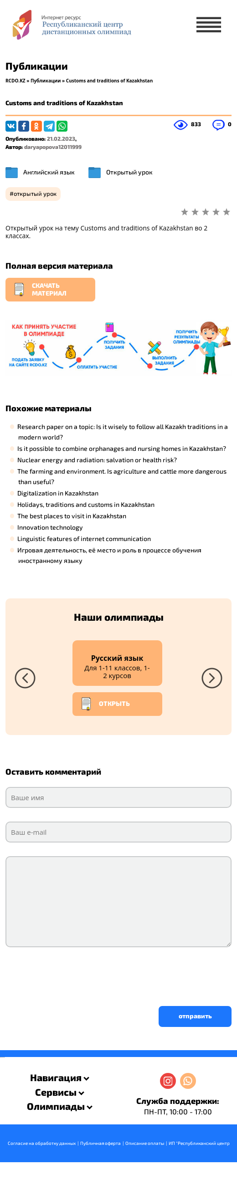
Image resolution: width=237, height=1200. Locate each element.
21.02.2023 (61, 138)
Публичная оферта (100, 1143)
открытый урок (35, 193)
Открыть (105, 704)
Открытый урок (129, 172)
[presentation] (74, 974)
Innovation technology (50, 527)
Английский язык (49, 172)
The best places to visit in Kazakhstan (71, 516)
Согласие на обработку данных (42, 1143)
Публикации (46, 80)
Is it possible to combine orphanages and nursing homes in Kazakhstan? (121, 448)
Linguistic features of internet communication (84, 538)
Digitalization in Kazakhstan (57, 493)
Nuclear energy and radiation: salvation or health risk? (97, 460)
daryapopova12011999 (53, 146)
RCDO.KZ (15, 80)
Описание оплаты (144, 1143)
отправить (195, 1016)
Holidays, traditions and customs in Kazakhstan (86, 504)
